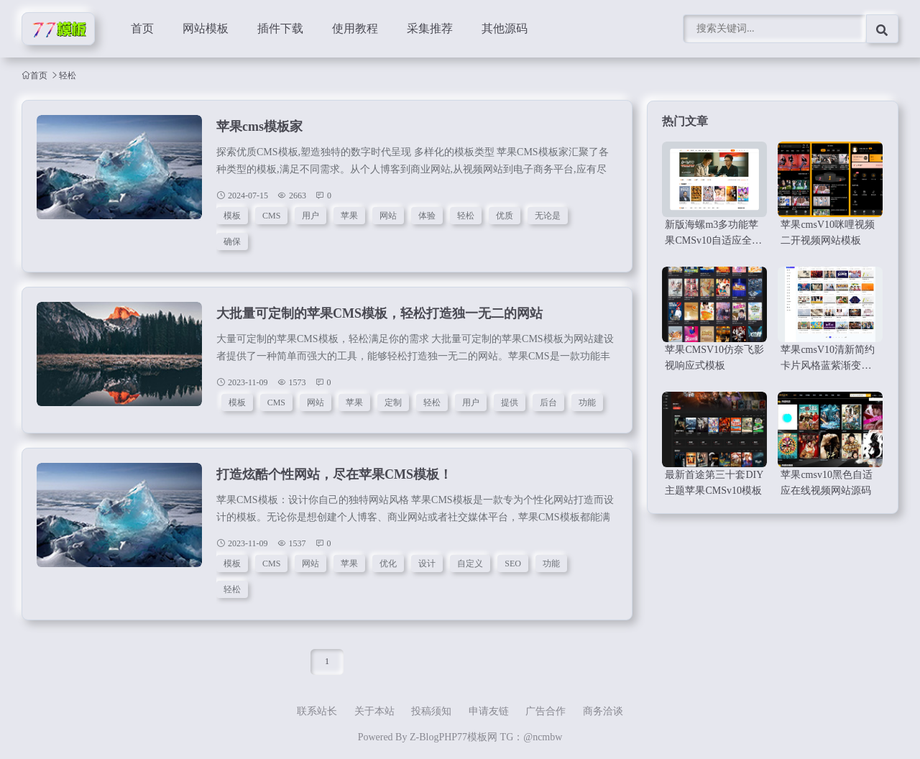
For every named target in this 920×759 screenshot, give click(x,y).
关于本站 (374, 711)
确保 (232, 241)
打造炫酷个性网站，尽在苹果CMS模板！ (334, 474)
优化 (388, 563)
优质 (504, 216)
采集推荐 (430, 28)
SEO (513, 563)
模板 (232, 216)
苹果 (349, 216)
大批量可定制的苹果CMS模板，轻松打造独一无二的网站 (379, 313)
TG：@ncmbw (531, 737)
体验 (427, 216)
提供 (509, 402)
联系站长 (317, 711)
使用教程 (355, 28)
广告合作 (545, 711)
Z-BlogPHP (433, 737)
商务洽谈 (603, 711)
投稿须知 (431, 711)
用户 (310, 216)
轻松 (465, 216)
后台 (548, 402)
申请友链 (489, 711)
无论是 (548, 216)
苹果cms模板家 (259, 126)
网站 (388, 216)
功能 (587, 402)
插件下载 (280, 28)
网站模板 (206, 28)
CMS (271, 216)
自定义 (470, 563)
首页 (142, 28)
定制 (393, 402)
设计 (427, 563)
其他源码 (505, 28)
